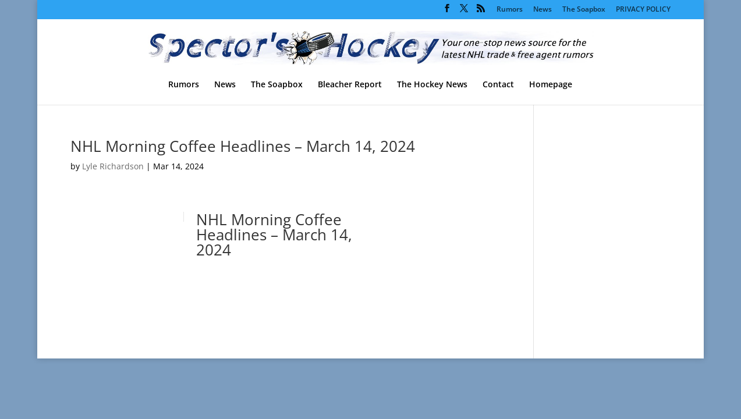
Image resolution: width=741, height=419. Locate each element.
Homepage (550, 85)
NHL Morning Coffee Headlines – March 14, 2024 (242, 146)
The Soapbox (583, 10)
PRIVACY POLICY (643, 10)
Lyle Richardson (113, 166)
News (542, 10)
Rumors (510, 10)
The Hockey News (432, 85)
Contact (498, 85)
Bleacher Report (350, 85)
